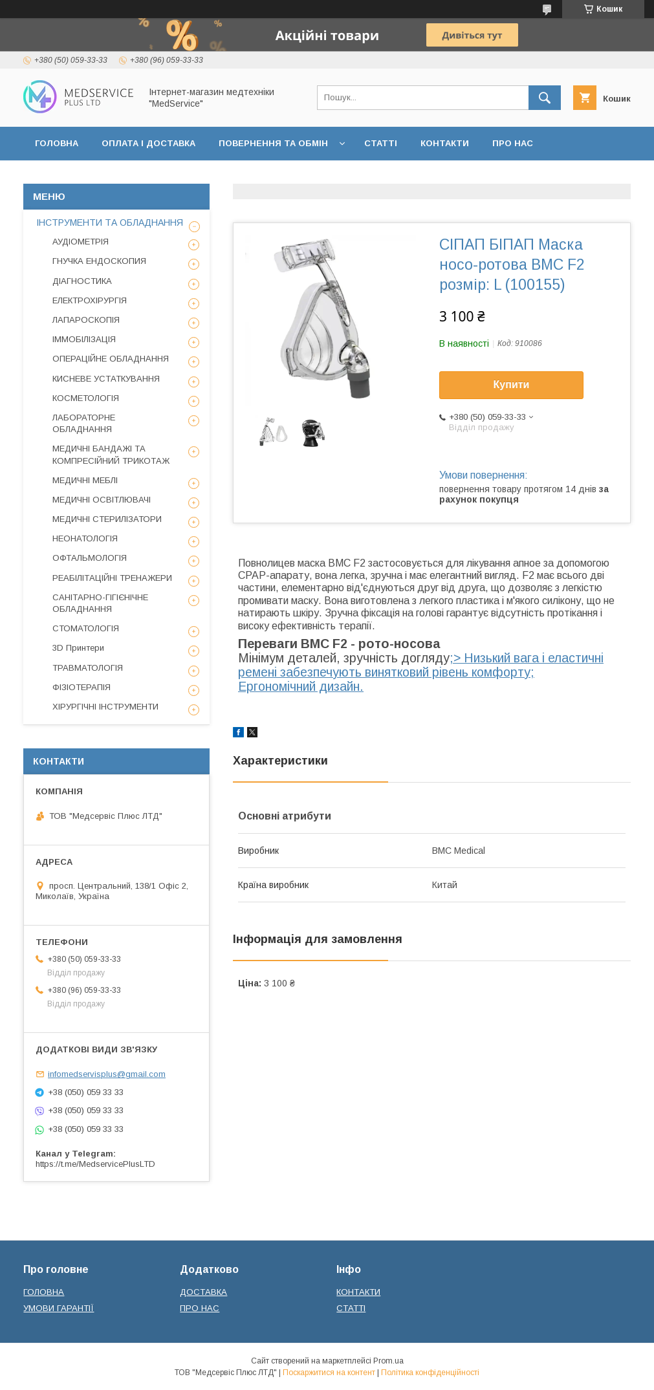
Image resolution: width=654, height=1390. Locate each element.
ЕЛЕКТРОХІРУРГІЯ (89, 300)
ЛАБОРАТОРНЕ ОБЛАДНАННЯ (83, 423)
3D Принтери (78, 648)
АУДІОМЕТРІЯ (80, 241)
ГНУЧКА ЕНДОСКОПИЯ (99, 261)
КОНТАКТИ (444, 143)
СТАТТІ (380, 143)
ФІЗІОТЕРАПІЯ (81, 687)
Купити (512, 384)
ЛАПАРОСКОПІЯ (86, 320)
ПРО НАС (512, 143)
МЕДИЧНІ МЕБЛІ (85, 480)
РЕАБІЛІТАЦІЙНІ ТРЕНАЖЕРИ (112, 578)
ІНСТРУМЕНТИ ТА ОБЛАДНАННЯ (109, 222)
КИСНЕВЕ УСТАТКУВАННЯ (106, 379)
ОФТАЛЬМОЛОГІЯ (89, 558)
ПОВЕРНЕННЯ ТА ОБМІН (273, 143)
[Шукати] (545, 97)
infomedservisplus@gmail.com (107, 1074)
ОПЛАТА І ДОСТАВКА (148, 143)
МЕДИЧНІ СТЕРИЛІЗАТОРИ (107, 519)
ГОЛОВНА (56, 143)
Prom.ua (388, 1360)
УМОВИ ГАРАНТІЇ (58, 1308)
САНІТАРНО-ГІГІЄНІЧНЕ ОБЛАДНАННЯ (100, 603)
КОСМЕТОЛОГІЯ (85, 398)
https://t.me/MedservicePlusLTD (95, 1164)
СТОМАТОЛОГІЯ (85, 628)
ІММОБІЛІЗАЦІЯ (84, 339)
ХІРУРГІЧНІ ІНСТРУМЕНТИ (105, 706)
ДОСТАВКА (203, 1292)
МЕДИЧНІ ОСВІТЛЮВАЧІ (101, 500)
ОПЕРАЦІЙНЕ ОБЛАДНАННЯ (110, 359)
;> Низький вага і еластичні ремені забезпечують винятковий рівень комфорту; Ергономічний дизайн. (421, 672)
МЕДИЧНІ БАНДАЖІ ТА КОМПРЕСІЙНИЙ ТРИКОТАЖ (110, 454)
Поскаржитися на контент (329, 1372)
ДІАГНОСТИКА (82, 281)
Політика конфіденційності (430, 1372)
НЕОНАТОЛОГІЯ (85, 538)
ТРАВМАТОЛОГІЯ (87, 668)
